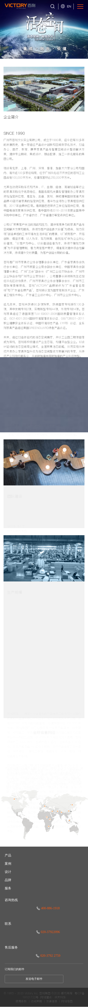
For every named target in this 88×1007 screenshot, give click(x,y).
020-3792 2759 (48, 955)
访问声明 (36, 1001)
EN (69, 6)
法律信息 (51, 1001)
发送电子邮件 (34, 978)
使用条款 (21, 1001)
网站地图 (67, 1001)
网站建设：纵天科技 (53, 997)
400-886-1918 (48, 908)
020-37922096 (48, 932)
